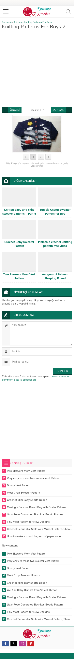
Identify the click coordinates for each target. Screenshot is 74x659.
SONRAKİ (58, 110)
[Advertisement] (37, 68)
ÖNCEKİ (15, 110)
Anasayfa (6, 22)
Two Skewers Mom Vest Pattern (19, 276)
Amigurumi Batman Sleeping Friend (55, 276)
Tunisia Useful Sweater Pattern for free (55, 211)
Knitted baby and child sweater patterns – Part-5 (19, 211)
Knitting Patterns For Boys (38, 22)
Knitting (18, 22)
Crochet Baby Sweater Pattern (19, 244)
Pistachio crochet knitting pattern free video (55, 244)
